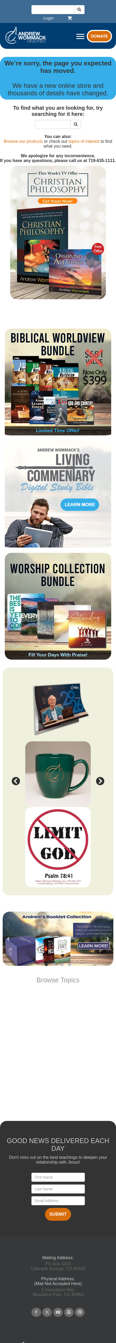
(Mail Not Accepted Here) (58, 1283)
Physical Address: (58, 1279)
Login (48, 18)
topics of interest (84, 141)
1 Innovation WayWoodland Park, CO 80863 (58, 1292)
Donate (99, 36)
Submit (58, 1214)
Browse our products (23, 141)
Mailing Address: (57, 1257)
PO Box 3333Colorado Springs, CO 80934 (58, 1266)
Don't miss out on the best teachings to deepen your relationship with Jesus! (58, 1159)
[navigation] (48, 18)
